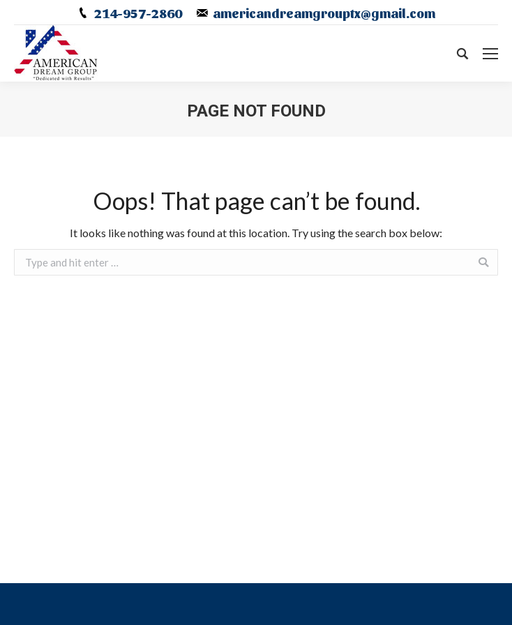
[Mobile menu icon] (490, 53)
